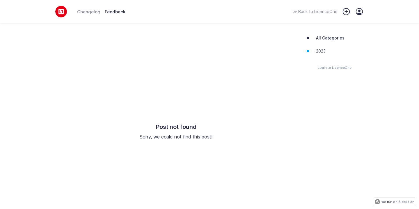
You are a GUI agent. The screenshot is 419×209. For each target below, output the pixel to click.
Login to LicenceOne (334, 67)
